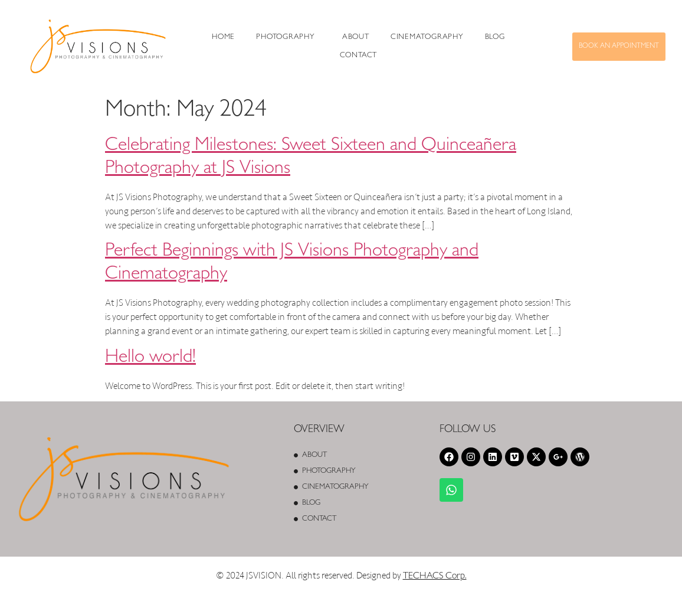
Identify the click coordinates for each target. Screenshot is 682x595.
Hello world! (150, 358)
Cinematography (427, 37)
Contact (358, 56)
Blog (495, 37)
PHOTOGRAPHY (285, 37)
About (355, 37)
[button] (288, 37)
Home (223, 37)
